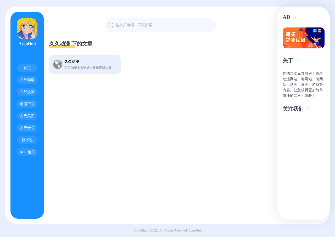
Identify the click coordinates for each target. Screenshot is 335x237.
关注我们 (296, 109)
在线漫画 (27, 92)
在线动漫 (27, 80)
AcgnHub (195, 230)
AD (290, 17)
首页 (27, 68)
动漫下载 (27, 104)
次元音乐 (27, 128)
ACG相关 (27, 152)
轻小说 (27, 140)
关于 (291, 60)
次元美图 (27, 116)
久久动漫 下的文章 (70, 44)
